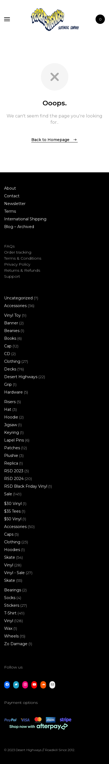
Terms (10, 211)
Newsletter (15, 203)
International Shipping (25, 219)
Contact (11, 195)
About (10, 188)
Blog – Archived (19, 226)
